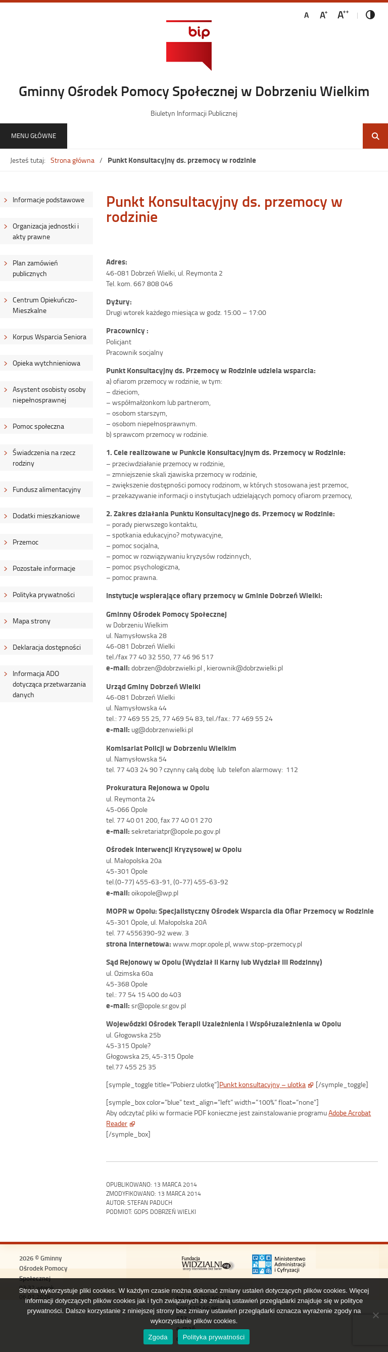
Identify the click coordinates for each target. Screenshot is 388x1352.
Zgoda (158, 1337)
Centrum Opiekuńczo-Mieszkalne (45, 305)
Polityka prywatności (44, 594)
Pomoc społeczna (38, 426)
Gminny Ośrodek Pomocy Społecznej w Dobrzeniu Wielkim (194, 90)
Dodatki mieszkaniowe (46, 515)
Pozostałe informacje (44, 568)
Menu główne (33, 135)
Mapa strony (32, 620)
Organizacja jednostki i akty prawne (46, 231)
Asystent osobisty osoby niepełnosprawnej (49, 394)
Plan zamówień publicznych (35, 268)
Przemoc (25, 542)
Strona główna (72, 160)
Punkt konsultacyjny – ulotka (262, 1084)
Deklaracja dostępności (47, 647)
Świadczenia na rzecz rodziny (44, 457)
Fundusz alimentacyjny (47, 489)
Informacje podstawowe (48, 199)
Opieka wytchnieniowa (46, 363)
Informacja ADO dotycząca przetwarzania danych (49, 683)
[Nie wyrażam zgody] (375, 1315)
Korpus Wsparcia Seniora (49, 336)
